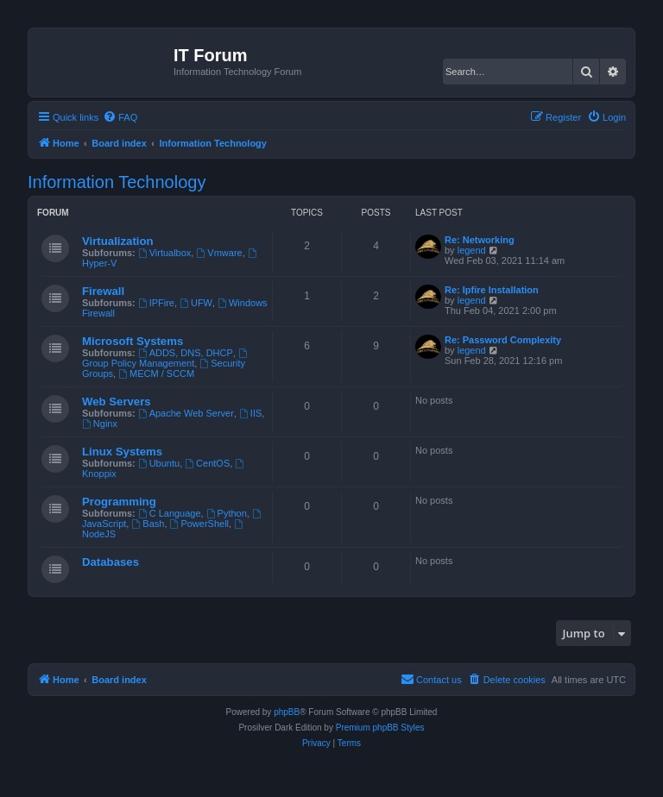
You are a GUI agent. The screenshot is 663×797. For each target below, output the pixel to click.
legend (472, 250)
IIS (250, 413)
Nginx (99, 423)
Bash (147, 523)
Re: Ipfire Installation (492, 290)
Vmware (219, 253)
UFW (196, 303)
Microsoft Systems (132, 341)
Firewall (103, 291)
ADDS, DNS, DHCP (185, 353)
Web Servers (116, 401)
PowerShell (199, 523)
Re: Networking (480, 240)
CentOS (207, 463)
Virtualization (118, 241)
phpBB (287, 712)
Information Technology (116, 182)
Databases (110, 561)
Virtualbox (165, 253)
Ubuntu (159, 463)
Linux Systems (122, 451)
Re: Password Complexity (503, 340)
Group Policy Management (165, 358)
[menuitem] (120, 117)
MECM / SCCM (156, 373)
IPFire (156, 303)
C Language (169, 513)
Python (226, 513)
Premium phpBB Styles (380, 727)
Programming (119, 501)
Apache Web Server (186, 413)
